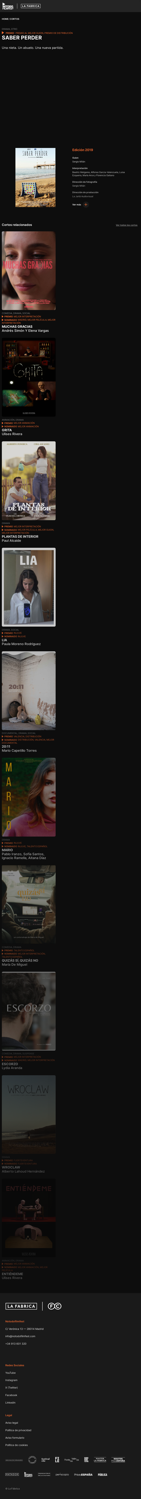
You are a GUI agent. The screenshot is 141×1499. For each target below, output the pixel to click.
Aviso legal (11, 1422)
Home (5, 19)
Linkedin (10, 1402)
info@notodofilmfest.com (20, 1336)
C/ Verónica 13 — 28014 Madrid (24, 1328)
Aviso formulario (14, 1437)
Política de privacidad (18, 1430)
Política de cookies (16, 1445)
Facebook (11, 1395)
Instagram (11, 1380)
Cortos (14, 19)
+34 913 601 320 (15, 1343)
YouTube (10, 1372)
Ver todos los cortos (126, 224)
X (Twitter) (11, 1387)
